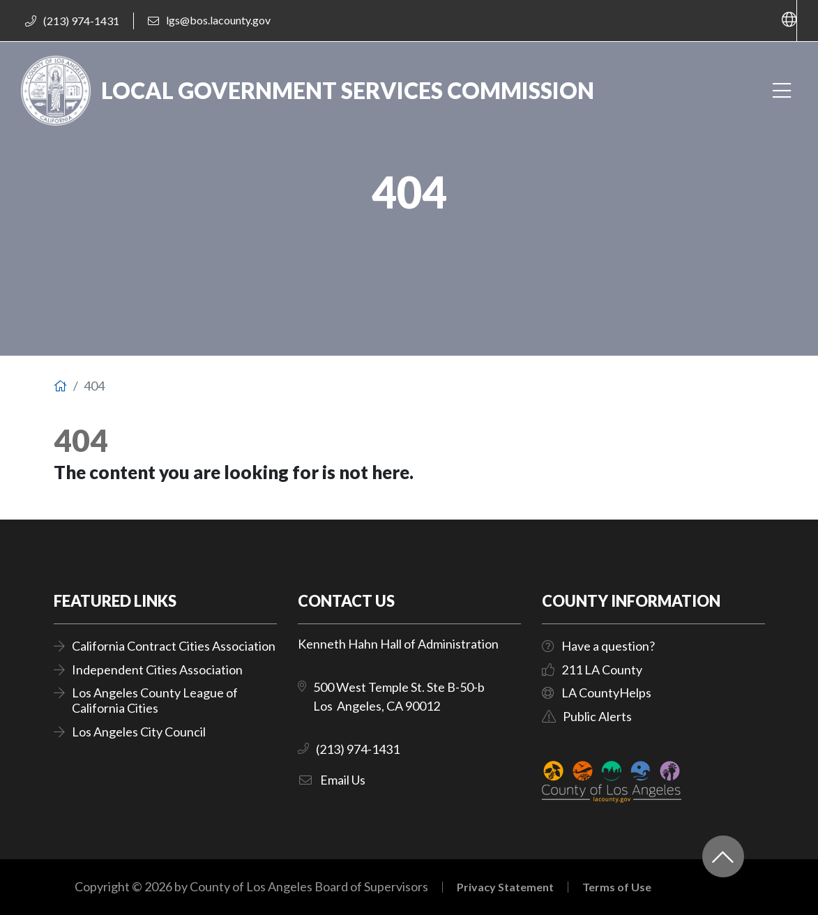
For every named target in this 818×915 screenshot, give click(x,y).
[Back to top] (723, 856)
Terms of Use (616, 887)
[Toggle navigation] (781, 91)
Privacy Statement (505, 887)
